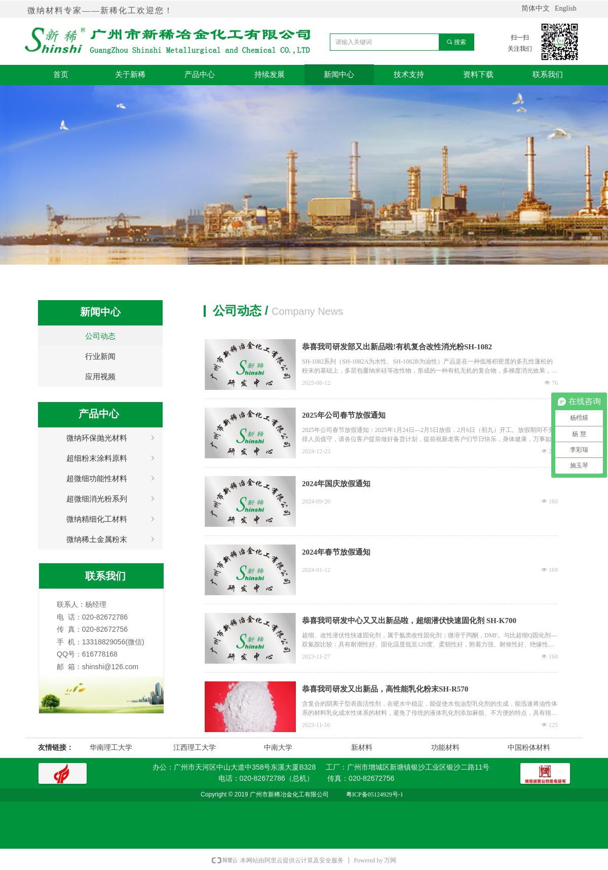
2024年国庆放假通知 (336, 484)
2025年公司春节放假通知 (344, 415)
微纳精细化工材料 (111, 519)
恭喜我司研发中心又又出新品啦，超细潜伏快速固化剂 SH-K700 (409, 621)
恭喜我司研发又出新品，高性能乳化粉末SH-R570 (385, 689)
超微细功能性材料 (111, 479)
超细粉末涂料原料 (111, 458)
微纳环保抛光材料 (111, 438)
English (566, 8)
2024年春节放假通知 (336, 552)
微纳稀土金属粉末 (111, 539)
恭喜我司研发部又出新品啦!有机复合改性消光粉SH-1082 (397, 347)
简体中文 (535, 8)
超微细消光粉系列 (111, 499)
